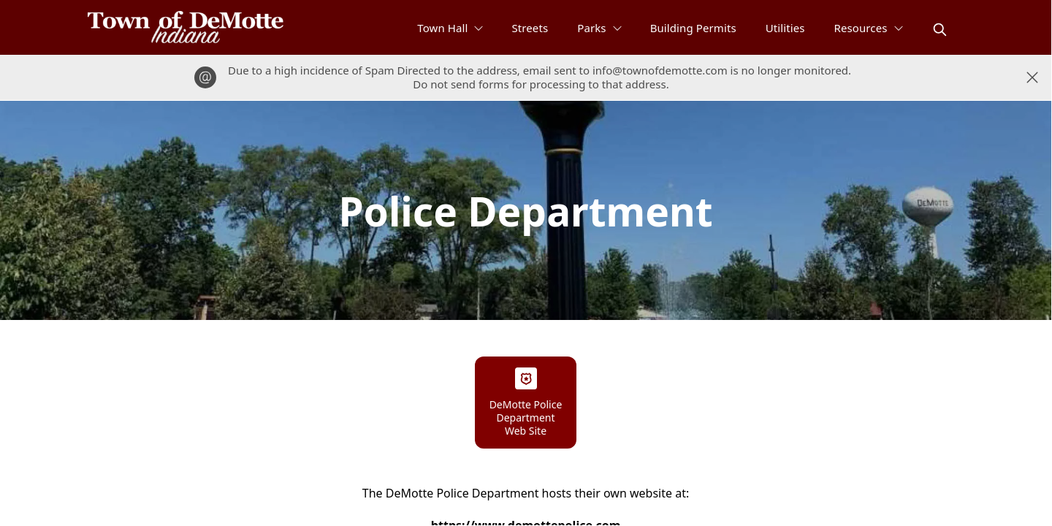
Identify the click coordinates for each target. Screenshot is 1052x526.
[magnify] (940, 29)
